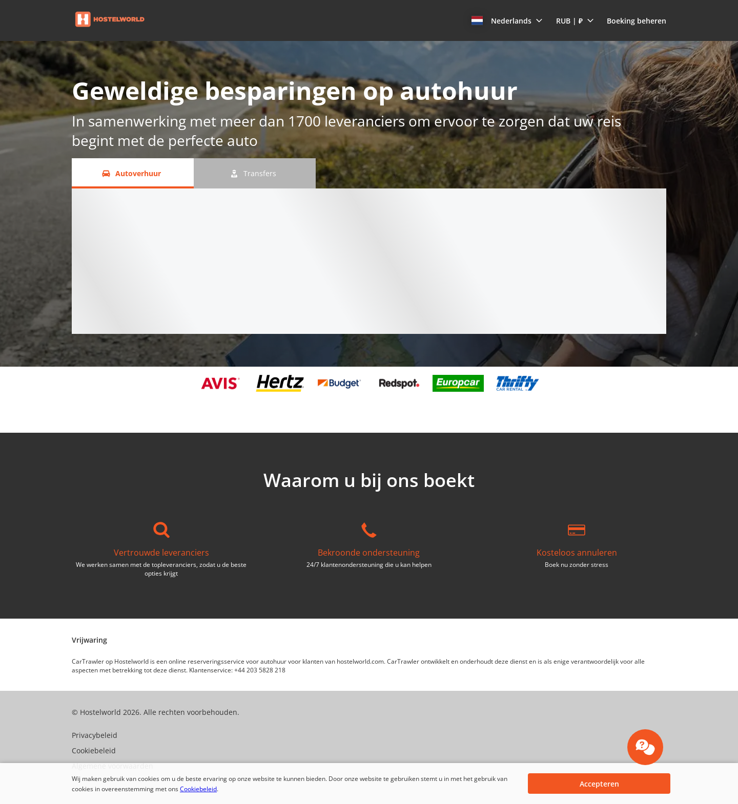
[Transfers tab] (255, 173)
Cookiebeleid (198, 789)
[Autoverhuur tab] (133, 173)
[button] (507, 20)
